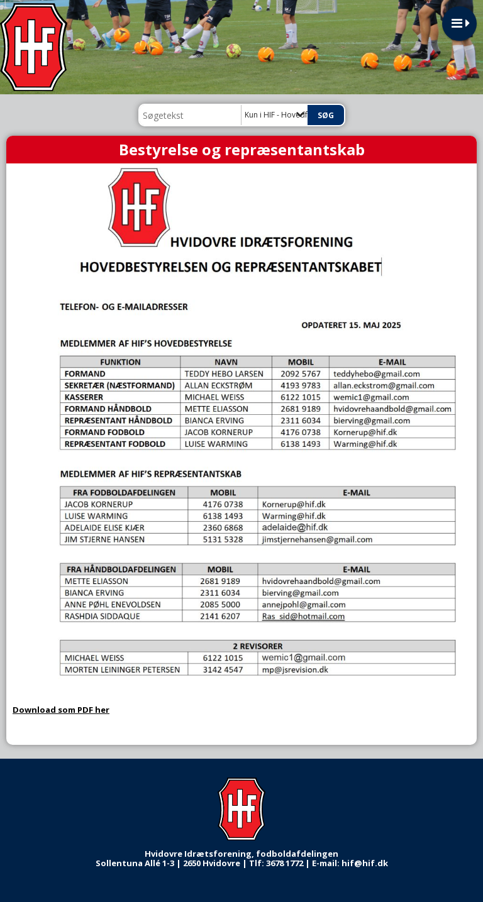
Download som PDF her (61, 709)
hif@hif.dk (364, 863)
